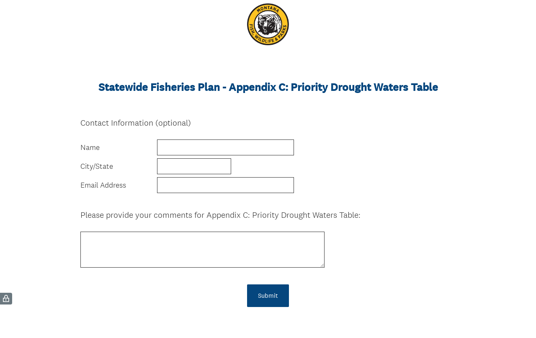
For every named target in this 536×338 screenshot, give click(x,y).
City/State (96, 166)
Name (90, 147)
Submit (268, 295)
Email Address (103, 185)
